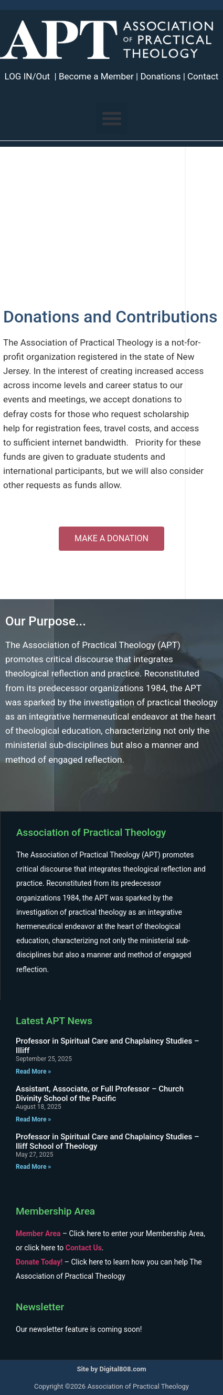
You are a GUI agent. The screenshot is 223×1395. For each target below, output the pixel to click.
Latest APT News (54, 1021)
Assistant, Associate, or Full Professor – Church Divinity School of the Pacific (100, 1093)
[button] (112, 118)
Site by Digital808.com (111, 1369)
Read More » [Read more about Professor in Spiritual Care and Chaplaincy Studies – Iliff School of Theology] (33, 1166)
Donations (160, 76)
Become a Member (96, 76)
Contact (202, 76)
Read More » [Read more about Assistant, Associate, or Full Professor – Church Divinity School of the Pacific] (33, 1119)
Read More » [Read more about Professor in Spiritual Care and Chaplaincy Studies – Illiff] (33, 1071)
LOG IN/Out (27, 76)
